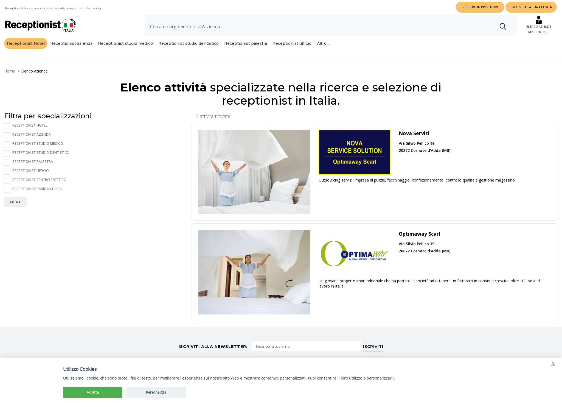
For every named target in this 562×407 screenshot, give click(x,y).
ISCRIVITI (374, 345)
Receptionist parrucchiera (37, 188)
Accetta (93, 392)
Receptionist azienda (71, 43)
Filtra (15, 202)
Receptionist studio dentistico (188, 43)
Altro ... (323, 43)
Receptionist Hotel (26, 43)
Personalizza (156, 392)
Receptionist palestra (245, 43)
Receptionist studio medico (125, 43)
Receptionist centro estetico (39, 179)
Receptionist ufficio (291, 43)
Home (9, 71)
